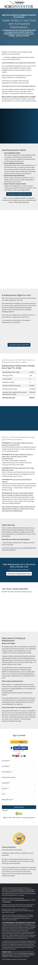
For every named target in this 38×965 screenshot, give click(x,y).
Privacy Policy (30, 890)
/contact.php (7, 902)
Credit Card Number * (9, 777)
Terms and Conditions (17, 890)
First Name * (6, 761)
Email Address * (7, 772)
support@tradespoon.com (22, 900)
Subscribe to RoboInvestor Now (19, 194)
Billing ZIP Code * (7, 799)
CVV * (4, 794)
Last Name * (6, 766)
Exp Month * (6, 783)
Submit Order (19, 807)
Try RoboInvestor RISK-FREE (19, 345)
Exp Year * (5, 788)
